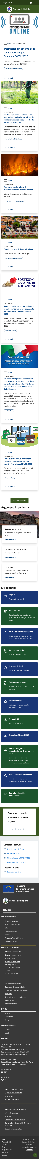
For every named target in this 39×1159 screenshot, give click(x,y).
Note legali (8, 1116)
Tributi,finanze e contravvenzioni (16, 990)
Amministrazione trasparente (15, 1109)
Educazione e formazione (13, 983)
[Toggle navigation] (4, 9)
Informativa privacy (12, 1113)
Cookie (4, 1147)
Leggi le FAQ (9, 1096)
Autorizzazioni (10, 1000)
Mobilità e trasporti (11, 973)
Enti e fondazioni (11, 931)
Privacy (4, 1144)
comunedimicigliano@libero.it (16, 1054)
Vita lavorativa (10, 958)
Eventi (7, 1032)
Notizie (7, 1013)
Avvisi (9, 43)
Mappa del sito (7, 1149)
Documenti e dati (11, 941)
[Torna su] (35, 1155)
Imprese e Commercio (12, 961)
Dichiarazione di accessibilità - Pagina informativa (18, 1124)
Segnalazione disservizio (13, 1092)
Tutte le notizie (19, 500)
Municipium (26, 1147)
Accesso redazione (31, 1148)
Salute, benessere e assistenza (15, 997)
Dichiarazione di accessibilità (15, 1119)
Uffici (6, 928)
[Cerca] (34, 9)
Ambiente (8, 993)
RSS (3, 1139)
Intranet (5, 1155)
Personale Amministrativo (14, 938)
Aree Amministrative (12, 924)
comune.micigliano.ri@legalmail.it (16, 1052)
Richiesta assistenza (12, 1099)
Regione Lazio (8, 2)
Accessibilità (6, 1142)
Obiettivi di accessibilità (13, 1129)
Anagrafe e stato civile (13, 951)
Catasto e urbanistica (12, 967)
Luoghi (7, 1029)
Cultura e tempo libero (13, 955)
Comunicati (9, 1016)
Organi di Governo (11, 921)
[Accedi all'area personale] (31, 2)
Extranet (5, 1152)
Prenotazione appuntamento (15, 1089)
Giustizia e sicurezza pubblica (15, 987)
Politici (7, 934)
